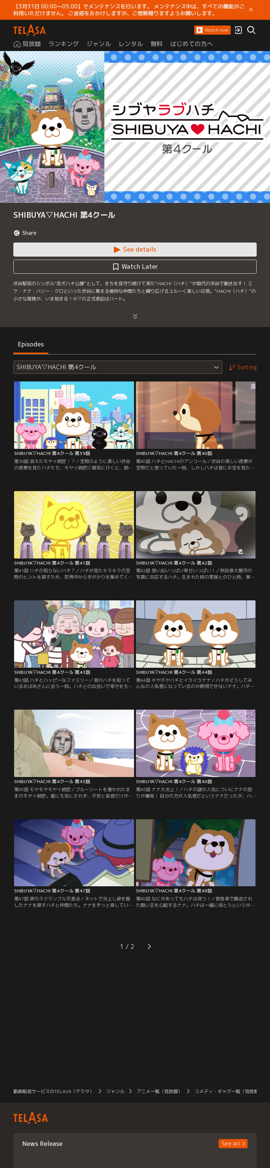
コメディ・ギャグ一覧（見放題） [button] (229, 1091)
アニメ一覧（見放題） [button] (159, 1091)
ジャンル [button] (115, 1091)
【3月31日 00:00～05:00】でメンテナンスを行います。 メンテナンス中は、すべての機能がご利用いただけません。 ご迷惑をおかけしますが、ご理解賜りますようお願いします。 (128, 10)
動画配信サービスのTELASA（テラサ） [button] (53, 1091)
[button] (212, 30)
